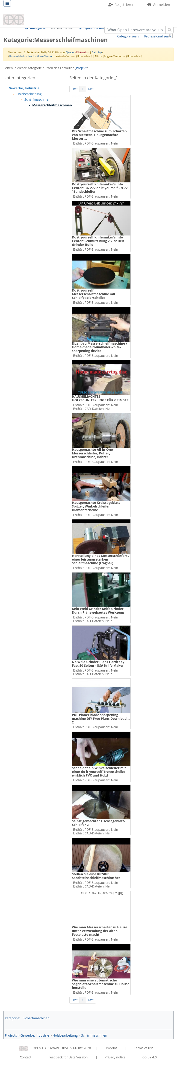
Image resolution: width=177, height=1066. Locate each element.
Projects (11, 1035)
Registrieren (124, 4)
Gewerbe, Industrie (24, 88)
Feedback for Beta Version (68, 1057)
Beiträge (97, 52)
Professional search (159, 36)
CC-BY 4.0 (149, 1057)
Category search (129, 36)
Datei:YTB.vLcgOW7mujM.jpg (101, 892)
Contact (25, 1057)
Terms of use (143, 1048)
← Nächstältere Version (39, 56)
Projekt (81, 68)
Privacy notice (115, 1057)
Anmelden (161, 4)
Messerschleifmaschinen (52, 105)
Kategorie (12, 1018)
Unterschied (16, 56)
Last (91, 89)
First (74, 89)
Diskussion (82, 52)
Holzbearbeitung (29, 94)
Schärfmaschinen (37, 99)
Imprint (111, 1048)
